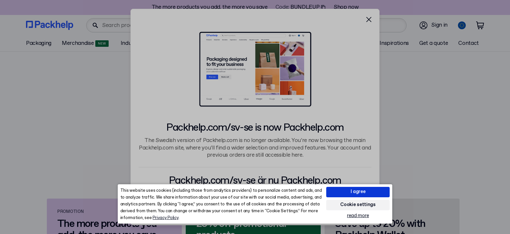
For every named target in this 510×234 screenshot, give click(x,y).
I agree (358, 191)
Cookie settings (358, 205)
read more (358, 216)
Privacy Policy (165, 218)
